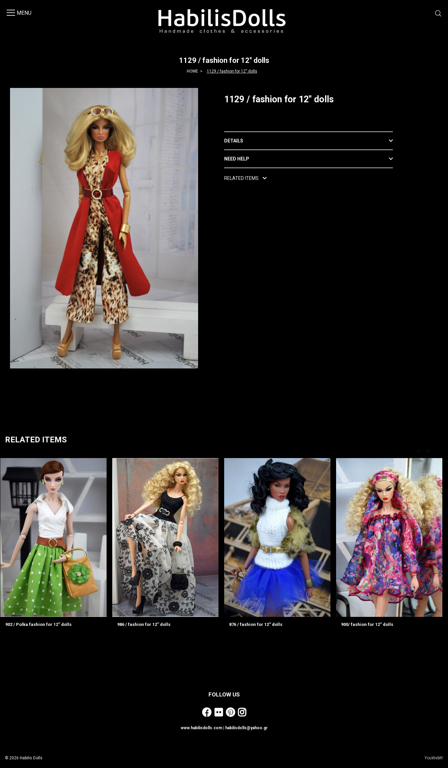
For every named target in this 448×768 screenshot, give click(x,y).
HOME (192, 71)
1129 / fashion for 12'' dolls (232, 71)
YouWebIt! (434, 758)
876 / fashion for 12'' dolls (255, 624)
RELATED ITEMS (245, 178)
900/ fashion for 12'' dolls (367, 624)
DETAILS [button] (233, 140)
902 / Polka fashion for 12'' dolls (38, 624)
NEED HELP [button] (236, 158)
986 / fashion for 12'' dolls (143, 624)
